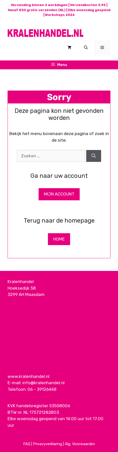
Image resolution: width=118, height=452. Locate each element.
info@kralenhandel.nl (43, 382)
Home (59, 239)
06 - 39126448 (41, 389)
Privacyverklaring (47, 444)
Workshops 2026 (60, 15)
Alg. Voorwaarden (80, 444)
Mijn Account (59, 194)
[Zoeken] (93, 156)
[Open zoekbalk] (86, 47)
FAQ (26, 444)
